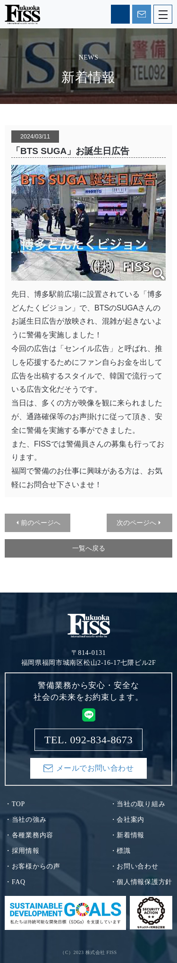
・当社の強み (25, 819)
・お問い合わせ (134, 866)
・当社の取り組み (138, 804)
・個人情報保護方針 (141, 882)
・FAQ (15, 882)
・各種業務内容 (29, 835)
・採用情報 (22, 850)
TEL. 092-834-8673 (120, 14)
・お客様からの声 (32, 866)
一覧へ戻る (88, 548)
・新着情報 (127, 835)
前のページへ (40, 522)
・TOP (15, 804)
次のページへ (136, 522)
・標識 (120, 850)
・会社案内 (127, 819)
